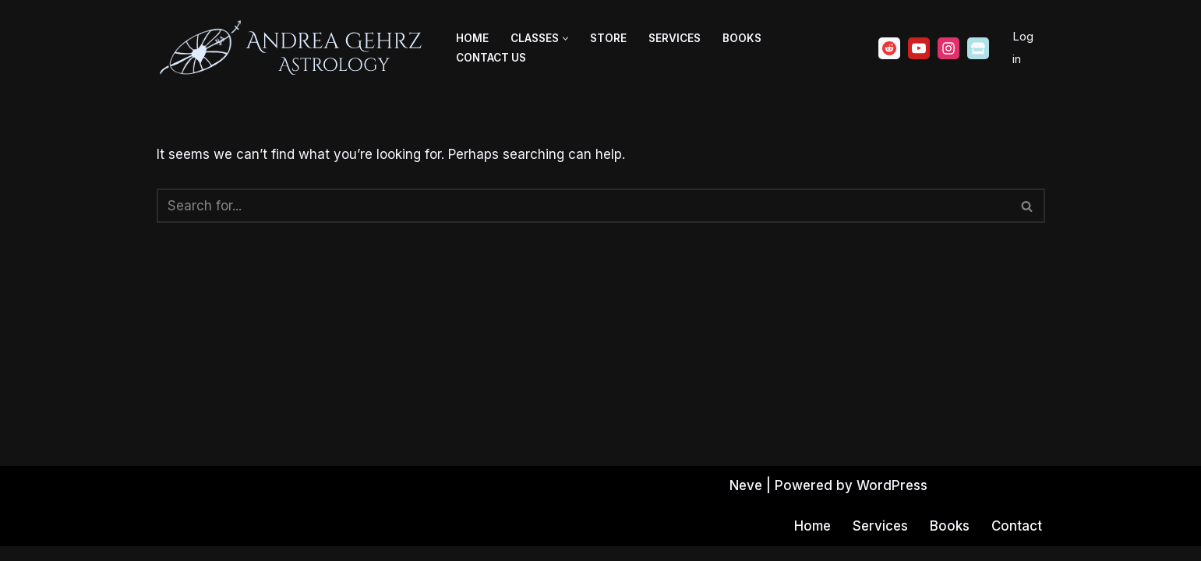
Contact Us (491, 57)
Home (472, 38)
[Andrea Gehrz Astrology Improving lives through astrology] (293, 48)
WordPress (894, 500)
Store (608, 38)
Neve (745, 500)
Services (674, 38)
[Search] (583, 206)
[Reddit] (889, 48)
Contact (1016, 541)
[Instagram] (948, 48)
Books (741, 38)
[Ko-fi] (978, 48)
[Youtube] (919, 48)
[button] (565, 38)
